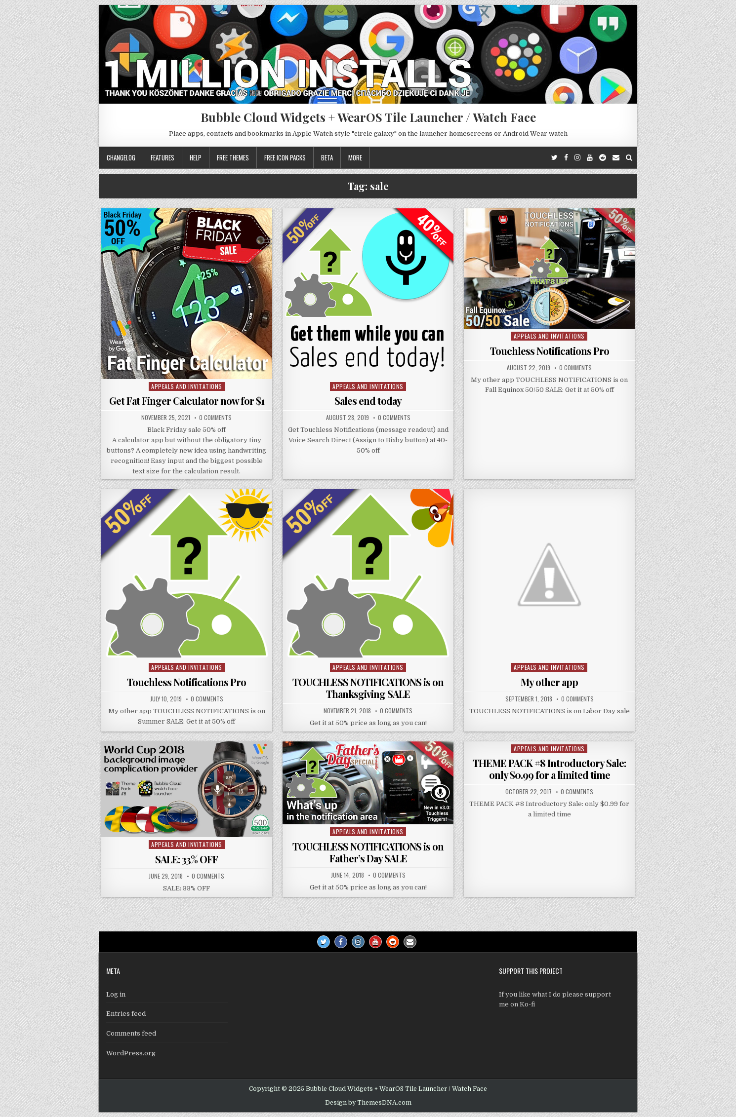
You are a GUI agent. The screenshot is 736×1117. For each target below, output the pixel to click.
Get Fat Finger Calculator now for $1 (186, 400)
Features (162, 157)
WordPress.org (131, 1053)
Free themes (233, 157)
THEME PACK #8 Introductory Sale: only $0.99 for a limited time (549, 768)
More (355, 157)
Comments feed (131, 1033)
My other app (549, 682)
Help (196, 157)
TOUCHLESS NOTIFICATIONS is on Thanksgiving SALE (368, 687)
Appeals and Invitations (186, 386)
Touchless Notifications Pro (549, 350)
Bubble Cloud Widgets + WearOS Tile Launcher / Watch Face (368, 117)
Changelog (121, 157)
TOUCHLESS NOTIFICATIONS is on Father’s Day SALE (368, 852)
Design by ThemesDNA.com (368, 1102)
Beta (327, 157)
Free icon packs (285, 157)
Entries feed (126, 1013)
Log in (115, 994)
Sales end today (368, 400)
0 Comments (215, 418)
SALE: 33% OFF (186, 859)
